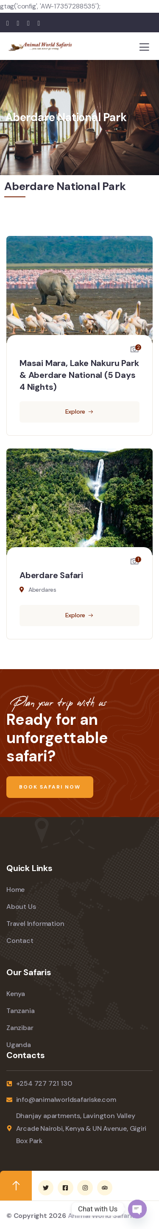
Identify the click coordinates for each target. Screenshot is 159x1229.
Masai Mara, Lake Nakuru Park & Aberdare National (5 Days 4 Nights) (79, 375)
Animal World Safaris (102, 1215)
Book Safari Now (50, 786)
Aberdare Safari (51, 575)
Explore (75, 411)
